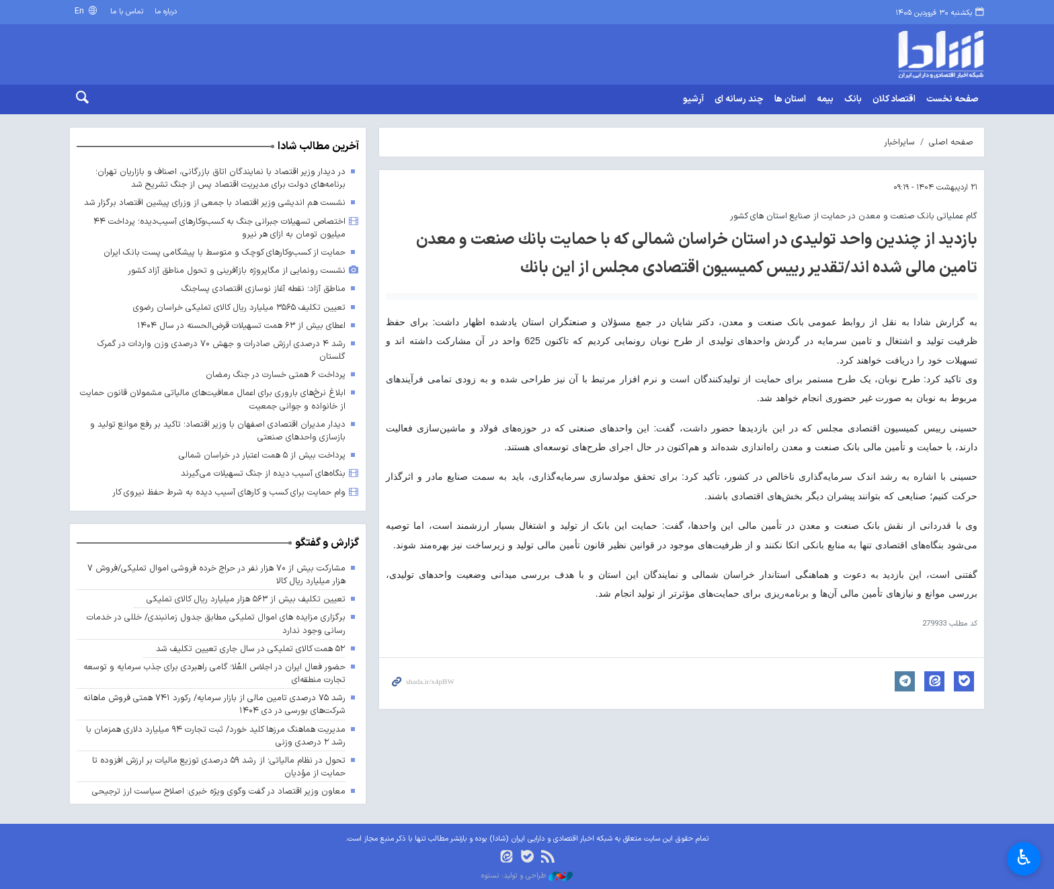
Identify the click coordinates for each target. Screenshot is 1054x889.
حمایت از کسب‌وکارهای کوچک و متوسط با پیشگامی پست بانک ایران (225, 252)
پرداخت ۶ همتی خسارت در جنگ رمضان (276, 374)
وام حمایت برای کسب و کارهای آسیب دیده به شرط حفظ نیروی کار (229, 492)
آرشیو (693, 99)
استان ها (790, 99)
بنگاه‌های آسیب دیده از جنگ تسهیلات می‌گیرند (263, 473)
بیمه (825, 99)
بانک (853, 99)
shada (883, 54)
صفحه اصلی (951, 142)
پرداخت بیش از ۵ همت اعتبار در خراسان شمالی (262, 455)
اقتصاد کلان (894, 99)
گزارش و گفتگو (327, 543)
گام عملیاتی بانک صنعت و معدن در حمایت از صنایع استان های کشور (853, 216)
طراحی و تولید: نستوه (527, 876)
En (81, 11)
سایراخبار (899, 142)
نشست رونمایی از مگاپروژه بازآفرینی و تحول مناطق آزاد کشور (237, 270)
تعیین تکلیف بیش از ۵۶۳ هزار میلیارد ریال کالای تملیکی (246, 599)
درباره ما (166, 11)
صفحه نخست (952, 99)
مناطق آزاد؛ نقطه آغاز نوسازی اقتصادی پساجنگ (263, 288)
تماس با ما (126, 11)
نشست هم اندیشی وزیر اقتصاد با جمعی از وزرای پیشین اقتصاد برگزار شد (215, 202)
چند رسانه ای (739, 99)
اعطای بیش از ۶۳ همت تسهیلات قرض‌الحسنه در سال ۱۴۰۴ (241, 325)
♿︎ (1024, 857)
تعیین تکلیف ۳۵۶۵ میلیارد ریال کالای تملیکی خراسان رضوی (239, 307)
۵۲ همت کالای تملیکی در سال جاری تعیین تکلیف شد (251, 648)
